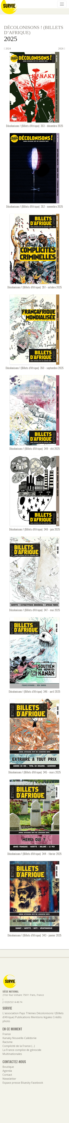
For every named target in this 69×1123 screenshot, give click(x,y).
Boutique (8, 1067)
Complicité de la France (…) (18, 1046)
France (6, 1034)
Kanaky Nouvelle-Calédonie (19, 1038)
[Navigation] (62, 4)
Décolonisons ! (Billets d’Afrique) (33, 30)
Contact (7, 1075)
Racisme (7, 1042)
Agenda (7, 1071)
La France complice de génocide (21, 1050)
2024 (7, 48)
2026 (61, 48)
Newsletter (9, 1079)
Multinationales (12, 1054)
